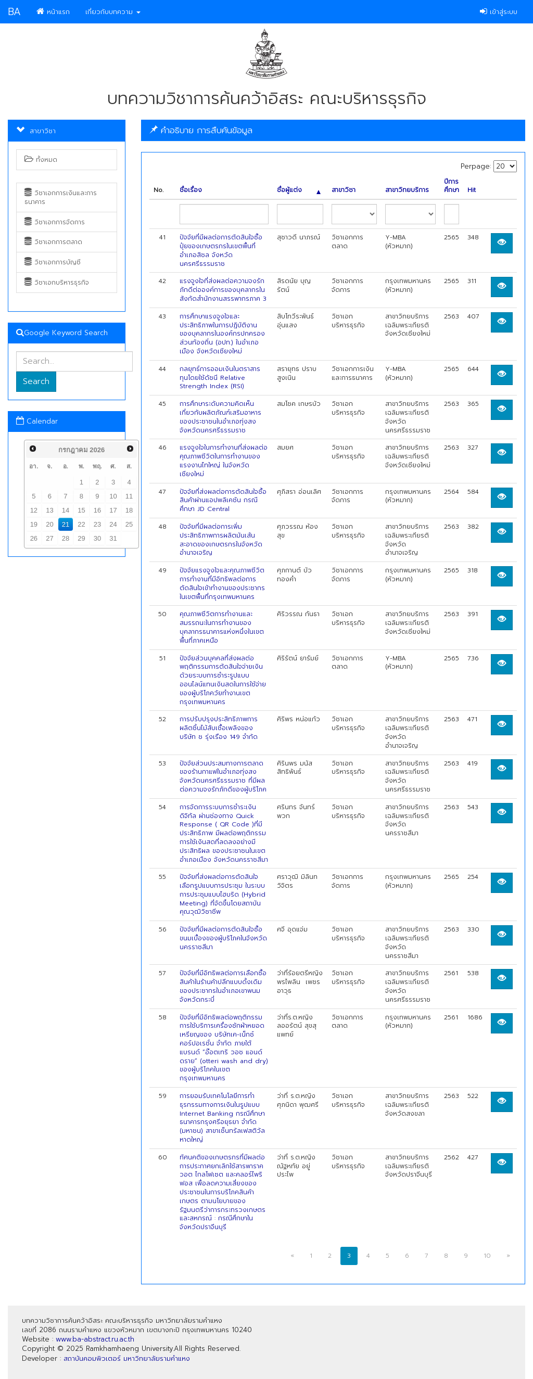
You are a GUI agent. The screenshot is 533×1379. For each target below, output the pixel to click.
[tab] (333, 130)
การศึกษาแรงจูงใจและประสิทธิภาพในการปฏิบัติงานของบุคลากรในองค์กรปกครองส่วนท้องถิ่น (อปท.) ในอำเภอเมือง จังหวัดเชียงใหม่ (222, 334)
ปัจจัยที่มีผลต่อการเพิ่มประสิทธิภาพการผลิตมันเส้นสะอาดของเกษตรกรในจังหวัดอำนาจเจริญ (221, 539)
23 (97, 524)
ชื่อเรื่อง (191, 190)
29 (81, 538)
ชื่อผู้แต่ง (299, 190)
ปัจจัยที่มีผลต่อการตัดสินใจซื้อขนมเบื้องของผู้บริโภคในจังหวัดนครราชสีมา (223, 938)
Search (36, 381)
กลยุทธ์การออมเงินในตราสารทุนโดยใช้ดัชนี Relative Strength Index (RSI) (220, 377)
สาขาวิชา (344, 190)
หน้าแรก (53, 12)
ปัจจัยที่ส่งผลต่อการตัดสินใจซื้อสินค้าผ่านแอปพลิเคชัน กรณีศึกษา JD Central (223, 500)
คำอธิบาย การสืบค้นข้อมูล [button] (200, 130)
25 (129, 524)
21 (65, 524)
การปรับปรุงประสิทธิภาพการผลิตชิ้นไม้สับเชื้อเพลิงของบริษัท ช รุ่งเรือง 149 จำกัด (219, 728)
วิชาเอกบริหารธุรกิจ (56, 282)
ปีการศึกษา (451, 186)
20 (49, 524)
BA (14, 11)
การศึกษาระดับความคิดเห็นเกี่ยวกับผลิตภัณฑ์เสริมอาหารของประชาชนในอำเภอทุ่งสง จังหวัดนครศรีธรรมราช (220, 417)
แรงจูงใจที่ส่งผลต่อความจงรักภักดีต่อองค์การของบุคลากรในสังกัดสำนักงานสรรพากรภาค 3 (223, 289)
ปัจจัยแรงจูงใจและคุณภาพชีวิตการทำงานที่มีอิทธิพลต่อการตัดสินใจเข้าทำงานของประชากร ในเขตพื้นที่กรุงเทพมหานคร (222, 583)
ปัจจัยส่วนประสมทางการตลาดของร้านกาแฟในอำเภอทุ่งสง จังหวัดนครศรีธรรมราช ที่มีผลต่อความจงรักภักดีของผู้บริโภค (223, 776)
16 (97, 510)
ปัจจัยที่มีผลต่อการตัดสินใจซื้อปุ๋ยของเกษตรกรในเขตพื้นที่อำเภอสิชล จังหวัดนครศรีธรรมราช (221, 250)
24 (113, 524)
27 (49, 538)
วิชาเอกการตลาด (53, 242)
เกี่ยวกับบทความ (113, 12)
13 (49, 510)
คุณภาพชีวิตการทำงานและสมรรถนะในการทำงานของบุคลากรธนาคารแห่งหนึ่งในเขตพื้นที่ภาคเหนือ (222, 627)
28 (65, 538)
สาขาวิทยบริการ (407, 190)
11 (129, 496)
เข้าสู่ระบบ (498, 12)
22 (81, 524)
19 (33, 524)
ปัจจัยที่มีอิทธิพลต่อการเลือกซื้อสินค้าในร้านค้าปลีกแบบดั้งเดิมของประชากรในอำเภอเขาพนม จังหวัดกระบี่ (223, 986)
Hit (471, 190)
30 (97, 538)
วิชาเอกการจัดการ (54, 222)
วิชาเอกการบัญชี (52, 262)
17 (113, 510)
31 (113, 538)
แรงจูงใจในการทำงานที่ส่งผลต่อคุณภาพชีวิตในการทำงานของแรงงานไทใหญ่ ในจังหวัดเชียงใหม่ (224, 460)
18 (129, 510)
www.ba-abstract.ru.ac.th (95, 1339)
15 (81, 510)
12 (33, 510)
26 (33, 538)
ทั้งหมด (40, 159)
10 (113, 496)
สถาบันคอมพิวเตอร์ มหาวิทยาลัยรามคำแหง (127, 1358)
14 (65, 510)
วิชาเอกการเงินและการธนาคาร (60, 197)
